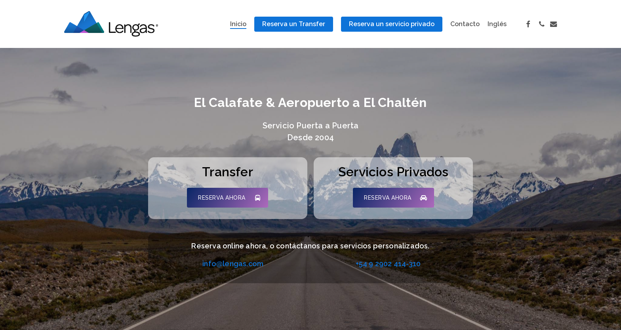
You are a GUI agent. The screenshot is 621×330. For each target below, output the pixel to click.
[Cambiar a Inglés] (497, 24)
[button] (227, 198)
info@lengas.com (232, 263)
